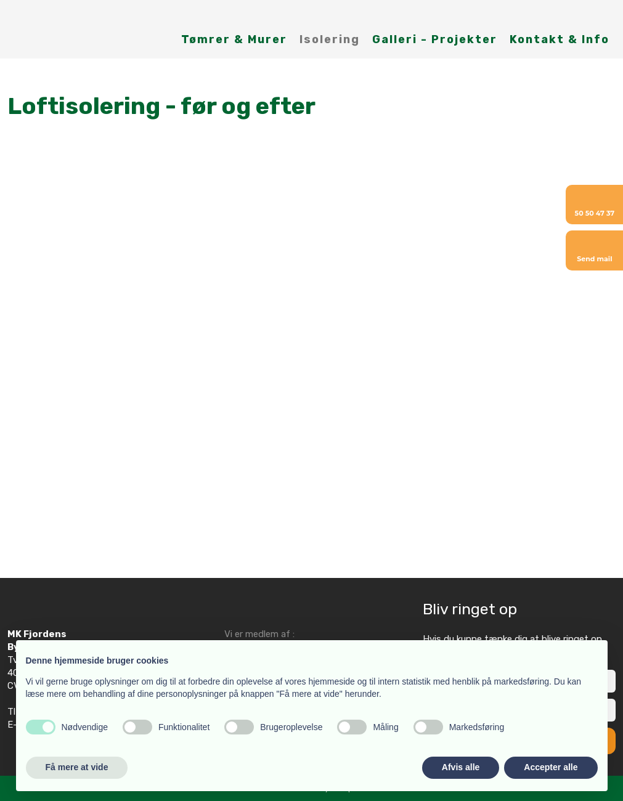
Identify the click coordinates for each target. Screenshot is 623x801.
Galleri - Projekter (434, 39)
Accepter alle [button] (550, 767)
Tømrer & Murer (234, 39)
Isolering (329, 39)
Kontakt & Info (559, 39)
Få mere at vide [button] (77, 767)
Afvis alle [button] (460, 767)
